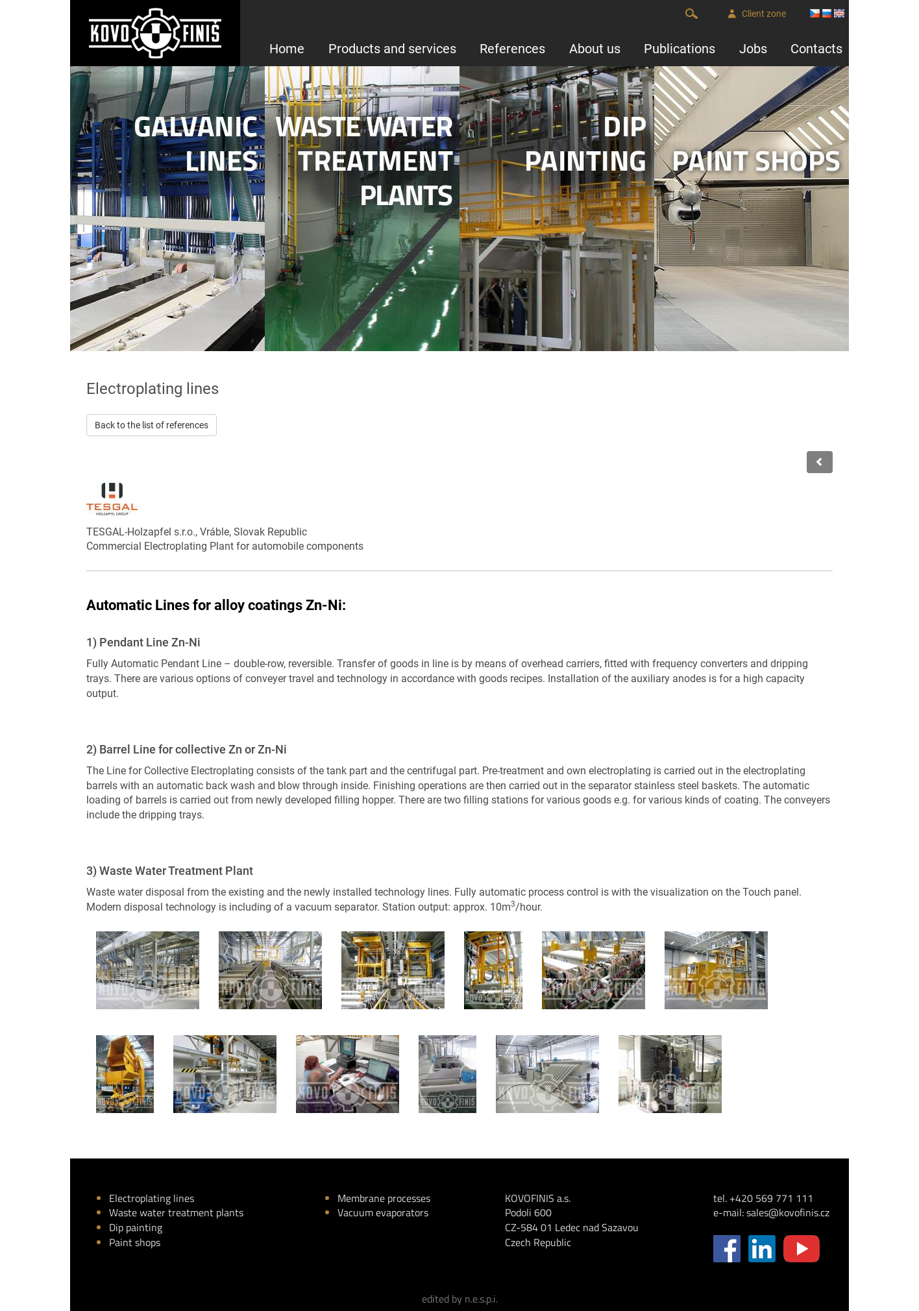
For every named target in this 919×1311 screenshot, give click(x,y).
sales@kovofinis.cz (787, 1212)
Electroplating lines (151, 1198)
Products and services (392, 48)
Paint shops (134, 1242)
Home (286, 48)
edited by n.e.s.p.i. (460, 1298)
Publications (679, 48)
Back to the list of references (151, 425)
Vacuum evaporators (382, 1212)
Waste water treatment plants (176, 1212)
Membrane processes (383, 1198)
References (512, 48)
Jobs (753, 48)
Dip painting (135, 1227)
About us (594, 48)
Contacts (816, 48)
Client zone (757, 13)
